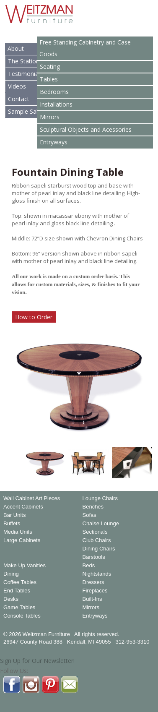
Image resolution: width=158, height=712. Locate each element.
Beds (89, 565)
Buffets (11, 523)
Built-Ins (92, 599)
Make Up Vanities (24, 565)
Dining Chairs (99, 548)
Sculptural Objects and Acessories (86, 129)
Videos (17, 86)
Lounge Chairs (100, 498)
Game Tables (19, 607)
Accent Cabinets (23, 506)
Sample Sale (24, 111)
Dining (11, 573)
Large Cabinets (21, 540)
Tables (49, 79)
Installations (56, 104)
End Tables (16, 590)
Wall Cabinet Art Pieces (31, 498)
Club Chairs (97, 540)
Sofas (89, 515)
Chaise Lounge (101, 523)
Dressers (93, 582)
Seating (50, 66)
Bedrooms (54, 92)
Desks (10, 599)
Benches (93, 506)
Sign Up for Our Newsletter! (37, 661)
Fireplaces (95, 590)
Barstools (94, 557)
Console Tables (22, 615)
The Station (23, 61)
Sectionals (95, 532)
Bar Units (14, 515)
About (16, 48)
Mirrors (50, 117)
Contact (18, 99)
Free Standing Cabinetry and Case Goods (85, 48)
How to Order (33, 317)
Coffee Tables (19, 582)
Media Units (17, 532)
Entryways (53, 142)
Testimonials (25, 74)
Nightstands (97, 573)
